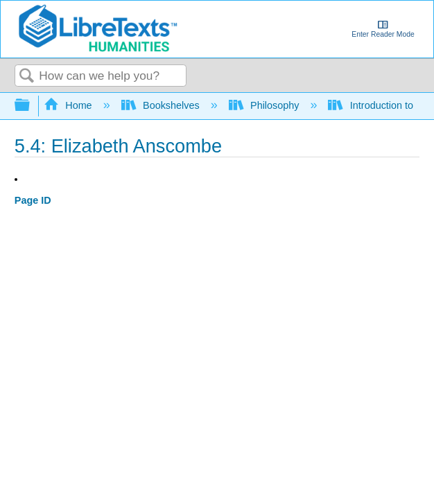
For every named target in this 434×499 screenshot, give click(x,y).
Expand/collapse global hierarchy (31, 105)
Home (69, 105)
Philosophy (265, 105)
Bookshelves (161, 105)
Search (27, 76)
